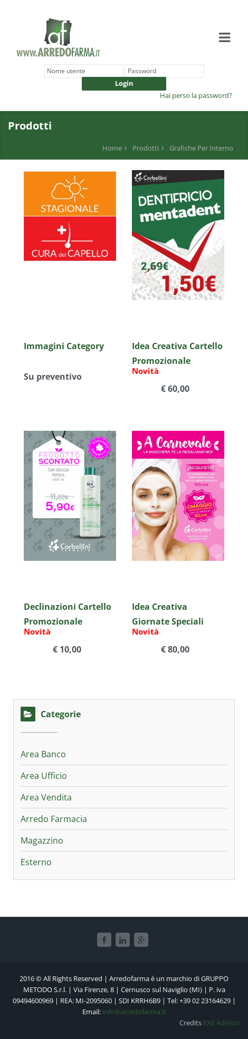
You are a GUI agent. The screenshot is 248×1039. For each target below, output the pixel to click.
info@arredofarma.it (134, 1011)
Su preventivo (53, 377)
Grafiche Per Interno (201, 148)
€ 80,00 (174, 650)
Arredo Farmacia (54, 819)
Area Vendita (46, 797)
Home (112, 148)
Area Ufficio (44, 775)
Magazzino (42, 840)
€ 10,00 (66, 650)
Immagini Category (64, 346)
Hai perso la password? (196, 95)
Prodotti (145, 148)
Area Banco (43, 754)
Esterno (36, 862)
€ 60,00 (174, 389)
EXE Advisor (221, 1022)
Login (124, 83)
